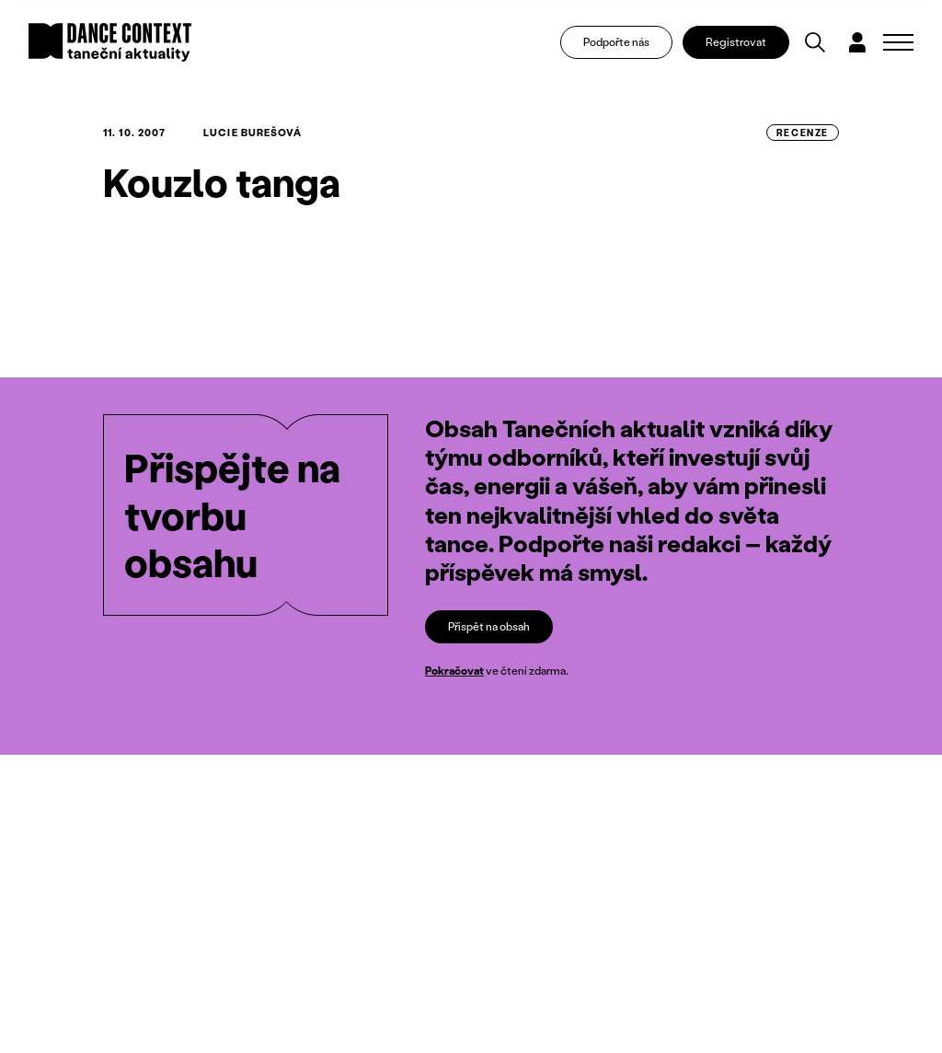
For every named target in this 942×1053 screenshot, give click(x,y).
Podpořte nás (616, 42)
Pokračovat (454, 670)
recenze (802, 132)
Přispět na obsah (489, 626)
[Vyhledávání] (815, 42)
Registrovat (736, 42)
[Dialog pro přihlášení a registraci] (857, 42)
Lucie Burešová (252, 132)
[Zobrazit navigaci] (898, 42)
